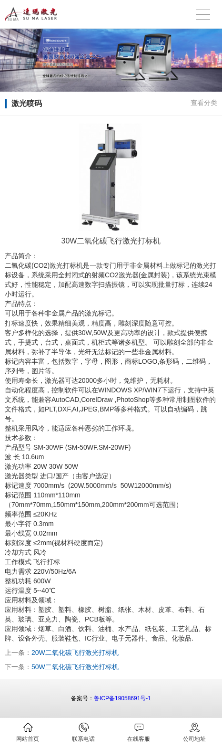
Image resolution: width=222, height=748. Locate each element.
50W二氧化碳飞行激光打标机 (75, 667)
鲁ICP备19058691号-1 (122, 698)
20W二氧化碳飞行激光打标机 (75, 652)
